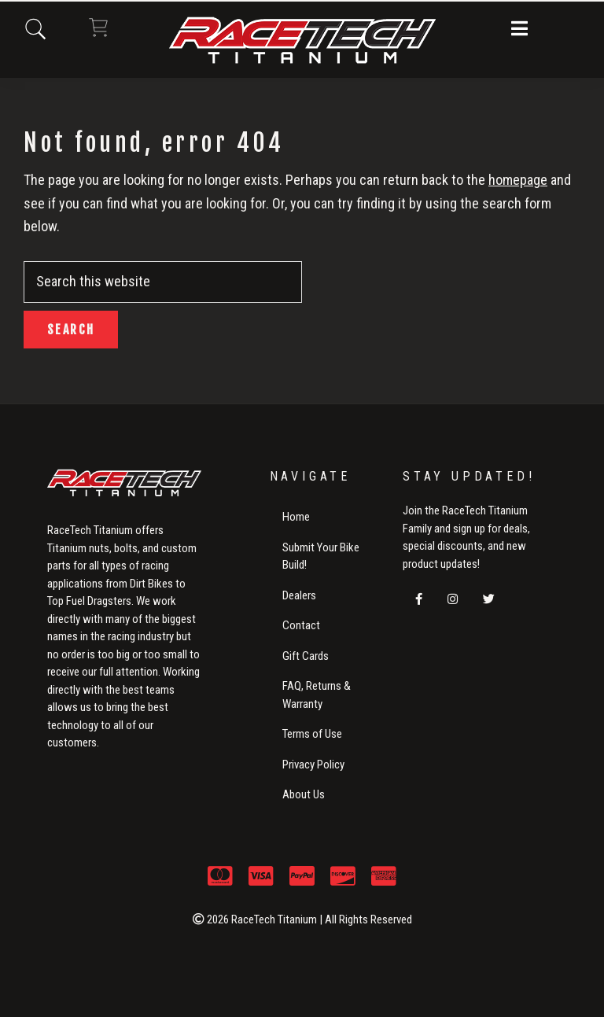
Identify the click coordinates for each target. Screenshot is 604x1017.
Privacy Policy (313, 764)
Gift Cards (305, 656)
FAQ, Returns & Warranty (316, 695)
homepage (517, 179)
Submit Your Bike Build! (320, 556)
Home (296, 517)
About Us (303, 794)
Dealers (299, 595)
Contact (301, 625)
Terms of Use (312, 734)
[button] (519, 29)
